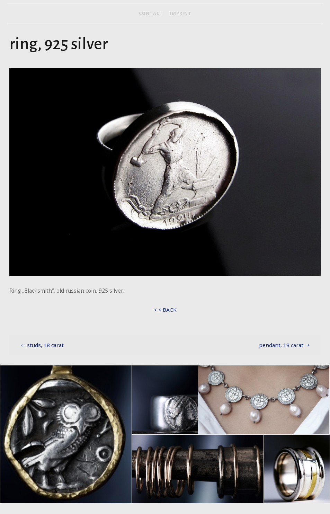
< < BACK (165, 309)
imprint (180, 13)
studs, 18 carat (45, 345)
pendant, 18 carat (281, 345)
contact (151, 13)
